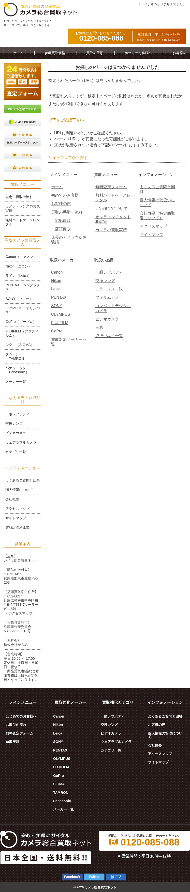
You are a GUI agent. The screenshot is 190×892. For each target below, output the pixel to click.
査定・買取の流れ (19, 197)
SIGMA (59, 784)
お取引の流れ (16, 725)
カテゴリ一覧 (15, 452)
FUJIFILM (59, 323)
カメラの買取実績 (111, 230)
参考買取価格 (54, 53)
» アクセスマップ (18, 613)
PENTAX (59, 297)
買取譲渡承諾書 (17, 527)
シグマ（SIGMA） (19, 345)
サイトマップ (151, 235)
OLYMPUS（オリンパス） (22, 310)
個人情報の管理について (165, 735)
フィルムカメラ (109, 297)
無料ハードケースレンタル (22, 222)
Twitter (94, 877)
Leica (55, 289)
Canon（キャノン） (20, 257)
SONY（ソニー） (19, 299)
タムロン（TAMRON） (16, 356)
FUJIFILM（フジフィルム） (21, 333)
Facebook (72, 877)
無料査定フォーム (111, 187)
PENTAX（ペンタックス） (22, 287)
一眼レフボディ (109, 272)
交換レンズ (105, 281)
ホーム (18, 53)
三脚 (99, 327)
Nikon (56, 281)
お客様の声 (61, 204)
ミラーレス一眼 (109, 289)
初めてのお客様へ (138, 53)
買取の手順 (94, 53)
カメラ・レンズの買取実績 (22, 208)
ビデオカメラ (107, 319)
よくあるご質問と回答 (22, 480)
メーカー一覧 (15, 382)
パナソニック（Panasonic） (17, 370)
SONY (56, 306)
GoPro (56, 331)
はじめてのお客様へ (21, 716)
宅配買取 (63, 221)
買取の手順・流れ (67, 212)
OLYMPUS (60, 314)
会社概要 (12, 499)
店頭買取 (63, 229)
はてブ (116, 877)
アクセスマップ (153, 226)
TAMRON (60, 793)
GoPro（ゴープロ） (20, 322)
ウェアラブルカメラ (20, 442)
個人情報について (19, 490)
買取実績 (12, 742)
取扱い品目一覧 (109, 336)
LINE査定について (111, 208)
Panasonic (62, 801)
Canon (57, 272)
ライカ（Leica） (18, 276)
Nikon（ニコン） (18, 266)
